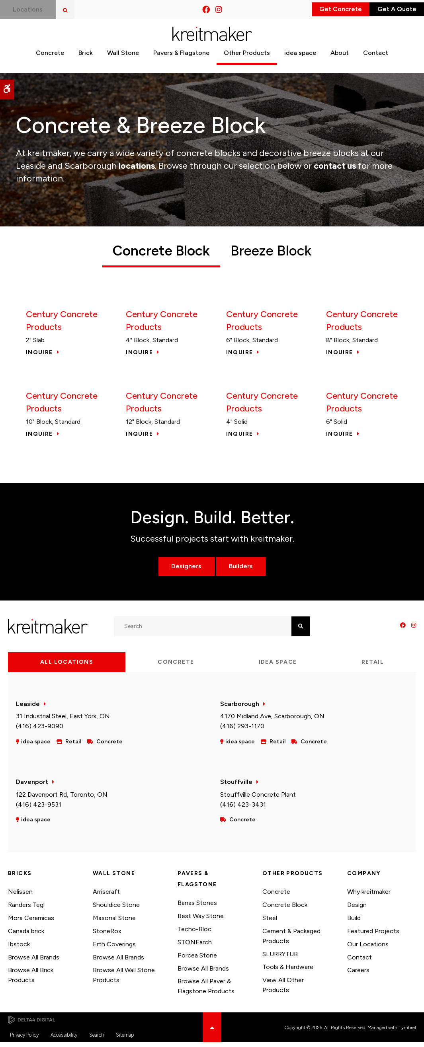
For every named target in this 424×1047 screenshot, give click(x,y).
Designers (183, 571)
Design (357, 909)
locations (137, 165)
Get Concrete (316, 9)
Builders (244, 571)
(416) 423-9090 (39, 731)
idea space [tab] (278, 666)
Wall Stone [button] (123, 60)
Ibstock (19, 948)
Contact (359, 961)
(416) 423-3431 (243, 809)
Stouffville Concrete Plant (258, 799)
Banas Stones (197, 907)
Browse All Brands (33, 961)
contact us (335, 165)
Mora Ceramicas (31, 922)
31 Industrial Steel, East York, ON (63, 721)
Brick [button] (85, 60)
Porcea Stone (197, 959)
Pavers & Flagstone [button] (181, 60)
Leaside (28, 708)
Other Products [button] (247, 60)
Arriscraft (106, 896)
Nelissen (20, 896)
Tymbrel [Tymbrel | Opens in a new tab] (407, 1032)
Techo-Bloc (194, 934)
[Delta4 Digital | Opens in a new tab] (31, 1024)
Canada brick (26, 935)
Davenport (32, 786)
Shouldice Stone (116, 909)
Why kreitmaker (369, 896)
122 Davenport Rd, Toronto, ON (61, 799)
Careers (358, 975)
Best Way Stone (201, 920)
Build (354, 922)
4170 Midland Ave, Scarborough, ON (272, 721)
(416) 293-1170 (242, 731)
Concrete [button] (50, 60)
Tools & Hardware (287, 971)
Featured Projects (373, 935)
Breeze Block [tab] (276, 250)
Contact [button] (375, 60)
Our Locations (368, 948)
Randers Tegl (26, 909)
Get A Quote (388, 9)
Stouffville (236, 786)
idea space (300, 60)
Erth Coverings (114, 948)
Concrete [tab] (176, 666)
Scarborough (239, 708)
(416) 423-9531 (38, 809)
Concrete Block (284, 909)
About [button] (339, 60)
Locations (31, 9)
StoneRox (107, 935)
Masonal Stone (114, 922)
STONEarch (195, 946)
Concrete (276, 896)
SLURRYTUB (280, 958)
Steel (269, 922)
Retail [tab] (372, 666)
